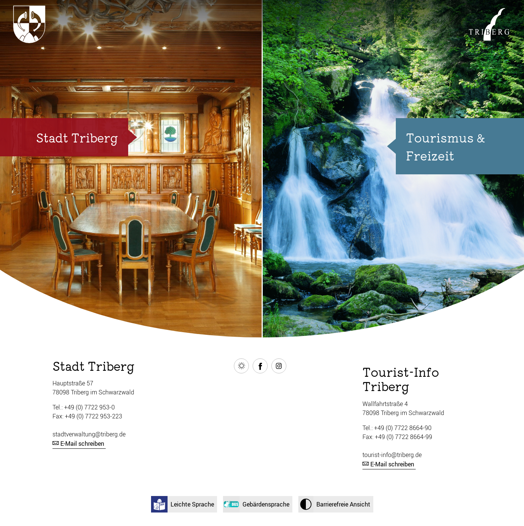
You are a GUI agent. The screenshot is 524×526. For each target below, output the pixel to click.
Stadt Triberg (77, 137)
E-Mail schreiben (82, 443)
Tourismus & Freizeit (445, 146)
